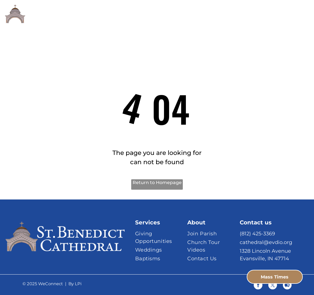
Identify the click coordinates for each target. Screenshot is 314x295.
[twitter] (272, 286)
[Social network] (287, 286)
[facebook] (258, 286)
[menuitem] (113, 19)
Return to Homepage (157, 182)
